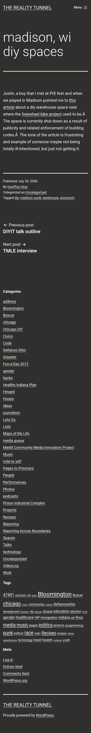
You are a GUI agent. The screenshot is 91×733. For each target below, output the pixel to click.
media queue (13, 440)
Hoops (8, 399)
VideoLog (11, 566)
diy (17, 198)
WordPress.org (15, 680)
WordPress (45, 715)
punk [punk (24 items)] (8, 632)
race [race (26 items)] (28, 633)
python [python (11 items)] (18, 633)
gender (8, 371)
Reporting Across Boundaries (26, 531)
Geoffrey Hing (17, 187)
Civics (8, 336)
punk (37, 198)
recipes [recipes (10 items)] (62, 633)
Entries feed (12, 666)
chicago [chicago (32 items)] (12, 604)
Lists (7, 426)
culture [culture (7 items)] (49, 604)
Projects (9, 510)
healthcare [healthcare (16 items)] (25, 617)
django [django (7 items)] (38, 611)
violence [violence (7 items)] (57, 640)
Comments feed (16, 673)
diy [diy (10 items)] (32, 611)
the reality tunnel (27, 8)
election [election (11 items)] (75, 611)
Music (8, 454)
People (8, 475)
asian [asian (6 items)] (34, 595)
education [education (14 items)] (61, 611)
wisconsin (67, 198)
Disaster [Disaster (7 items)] (24, 611)
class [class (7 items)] (24, 604)
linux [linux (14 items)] (79, 617)
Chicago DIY (13, 329)
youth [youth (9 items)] (66, 640)
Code (7, 343)
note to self (12, 461)
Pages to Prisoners (18, 468)
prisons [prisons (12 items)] (59, 625)
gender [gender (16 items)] (9, 617)
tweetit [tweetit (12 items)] (47, 640)
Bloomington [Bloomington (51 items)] (55, 594)
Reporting (11, 524)
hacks (8, 378)
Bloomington (13, 308)
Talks (7, 545)
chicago (9, 322)
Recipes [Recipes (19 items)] (49, 632)
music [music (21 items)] (22, 624)
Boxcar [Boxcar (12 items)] (78, 595)
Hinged (9, 392)
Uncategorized (35, 192)
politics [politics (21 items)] (46, 624)
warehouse (50, 198)
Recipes (9, 517)
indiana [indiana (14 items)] (64, 617)
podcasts (10, 496)
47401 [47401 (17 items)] (8, 595)
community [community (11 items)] (36, 604)
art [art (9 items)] (29, 595)
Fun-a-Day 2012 (15, 364)
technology (12, 552)
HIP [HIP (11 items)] (37, 617)
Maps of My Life (16, 433)
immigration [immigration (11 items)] (49, 617)
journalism (11, 413)
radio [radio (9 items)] (37, 633)
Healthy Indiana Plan (19, 385)
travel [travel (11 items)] (37, 640)
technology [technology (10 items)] (25, 640)
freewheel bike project (41, 114)
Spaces (9, 538)
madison (26, 198)
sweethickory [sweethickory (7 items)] (10, 640)
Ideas (7, 406)
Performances (14, 482)
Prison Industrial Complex (24, 503)
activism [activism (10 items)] (20, 595)
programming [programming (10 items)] (74, 625)
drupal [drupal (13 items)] (48, 611)
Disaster (9, 357)
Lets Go (9, 419)
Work (7, 572)
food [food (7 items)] (84, 611)
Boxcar (8, 315)
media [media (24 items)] (9, 624)
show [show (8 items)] (71, 633)
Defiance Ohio (14, 350)
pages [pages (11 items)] (33, 625)
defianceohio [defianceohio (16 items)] (64, 604)
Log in (8, 660)
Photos (9, 489)
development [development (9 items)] (11, 611)
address (9, 301)
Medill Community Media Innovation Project (38, 447)
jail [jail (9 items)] (73, 617)
